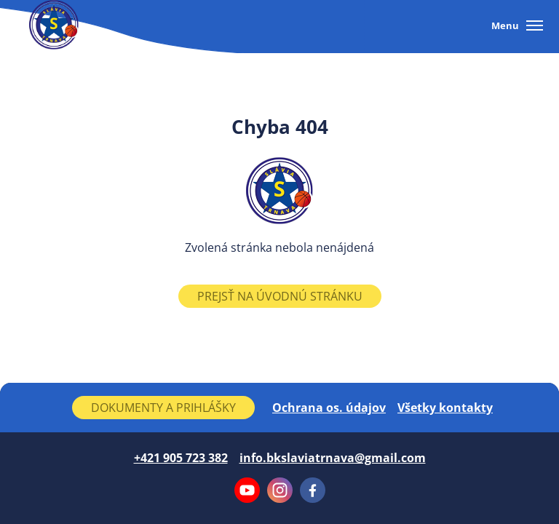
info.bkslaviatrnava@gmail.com (332, 458)
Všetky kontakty (445, 408)
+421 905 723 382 (181, 458)
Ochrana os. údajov (329, 408)
